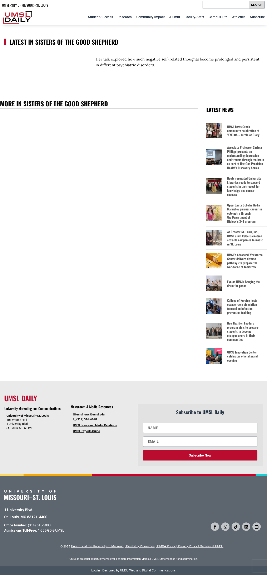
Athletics (238, 17)
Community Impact (150, 17)
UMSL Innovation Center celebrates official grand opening (242, 356)
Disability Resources (140, 546)
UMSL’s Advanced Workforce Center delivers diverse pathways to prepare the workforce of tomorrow (245, 261)
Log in (95, 570)
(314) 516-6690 (86, 419)
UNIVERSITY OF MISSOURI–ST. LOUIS (25, 5)
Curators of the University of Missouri (97, 546)
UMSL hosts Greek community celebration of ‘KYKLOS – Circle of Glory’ (243, 131)
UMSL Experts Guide (86, 431)
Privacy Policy (187, 546)
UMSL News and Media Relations (95, 425)
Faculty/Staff (194, 17)
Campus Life (218, 17)
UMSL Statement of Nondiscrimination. (175, 558)
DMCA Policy (166, 546)
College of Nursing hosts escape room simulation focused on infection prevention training (242, 306)
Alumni (174, 17)
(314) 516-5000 (39, 525)
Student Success (100, 17)
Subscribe (257, 17)
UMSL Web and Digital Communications (148, 570)
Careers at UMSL (211, 546)
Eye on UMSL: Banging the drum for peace (243, 284)
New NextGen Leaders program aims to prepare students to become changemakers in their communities (242, 331)
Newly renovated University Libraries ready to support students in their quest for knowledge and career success (244, 186)
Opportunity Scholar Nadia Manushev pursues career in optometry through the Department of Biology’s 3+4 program (244, 213)
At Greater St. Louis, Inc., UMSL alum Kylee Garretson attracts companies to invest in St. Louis (245, 238)
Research (125, 17)
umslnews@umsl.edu (90, 414)
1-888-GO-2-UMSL (51, 530)
